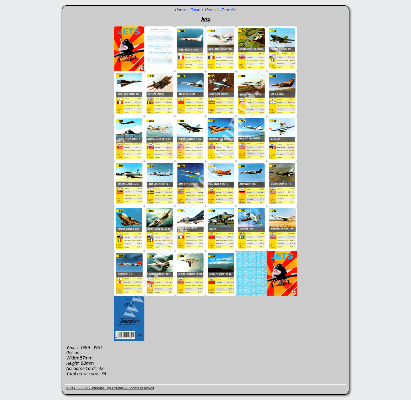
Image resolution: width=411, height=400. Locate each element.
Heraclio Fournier (220, 10)
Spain (195, 10)
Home (180, 10)
